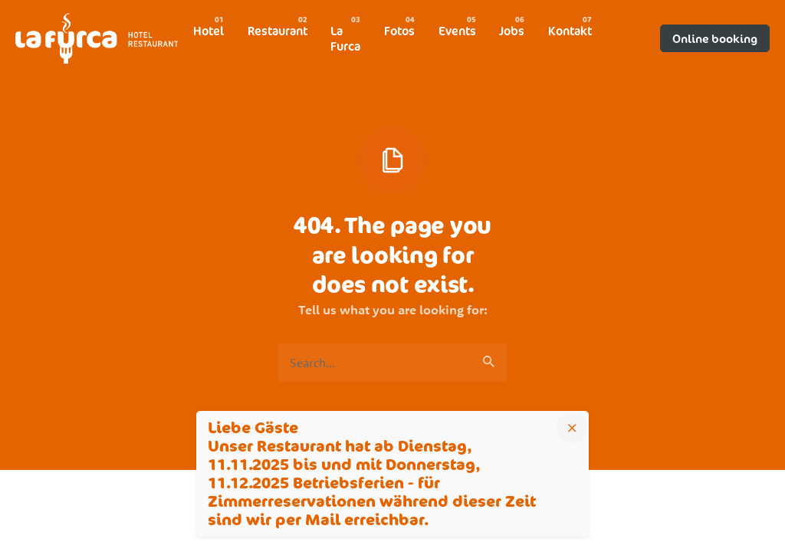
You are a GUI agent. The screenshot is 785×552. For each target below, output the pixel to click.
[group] (208, 30)
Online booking (714, 38)
